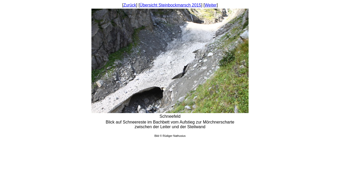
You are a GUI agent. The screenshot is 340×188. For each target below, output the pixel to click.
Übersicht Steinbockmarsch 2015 (170, 5)
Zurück (129, 5)
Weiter (211, 5)
